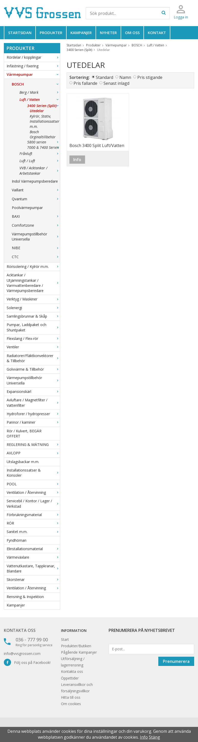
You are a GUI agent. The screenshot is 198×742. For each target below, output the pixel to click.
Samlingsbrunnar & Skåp (33, 316)
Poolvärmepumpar (27, 207)
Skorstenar (33, 579)
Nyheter (108, 32)
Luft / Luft (39, 160)
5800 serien (43, 142)
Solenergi (33, 307)
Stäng (154, 737)
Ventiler (33, 346)
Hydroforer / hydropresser (33, 413)
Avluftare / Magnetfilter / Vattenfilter (33, 402)
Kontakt (157, 32)
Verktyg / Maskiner (33, 299)
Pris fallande (85, 83)
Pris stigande (149, 77)
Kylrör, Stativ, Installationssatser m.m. (44, 121)
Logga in (181, 17)
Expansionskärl (33, 391)
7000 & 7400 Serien (43, 147)
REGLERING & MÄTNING (33, 444)
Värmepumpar (33, 74)
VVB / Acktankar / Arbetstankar (39, 170)
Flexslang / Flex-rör (33, 338)
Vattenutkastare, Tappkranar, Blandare (33, 568)
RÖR (33, 523)
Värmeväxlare (33, 557)
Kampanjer (81, 32)
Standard (104, 77)
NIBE (36, 247)
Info (77, 159)
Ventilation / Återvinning (33, 492)
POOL (33, 484)
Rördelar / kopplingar (33, 57)
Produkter (51, 32)
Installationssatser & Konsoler (33, 473)
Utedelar (37, 110)
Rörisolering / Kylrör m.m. (33, 266)
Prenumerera (176, 661)
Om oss (132, 32)
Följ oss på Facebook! (27, 662)
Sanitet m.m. (33, 531)
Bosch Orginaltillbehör (43, 134)
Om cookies (71, 703)
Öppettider (70, 678)
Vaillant (36, 189)
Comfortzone (36, 225)
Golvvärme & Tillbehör (33, 369)
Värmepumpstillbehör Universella (36, 237)
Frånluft (39, 153)
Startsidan (20, 32)
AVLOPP (33, 453)
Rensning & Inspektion (25, 596)
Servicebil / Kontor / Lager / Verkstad (33, 503)
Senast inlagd (116, 83)
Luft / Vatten (39, 99)
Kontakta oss (20, 630)
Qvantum (36, 198)
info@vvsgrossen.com (22, 653)
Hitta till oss (70, 697)
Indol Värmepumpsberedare (35, 181)
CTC (36, 256)
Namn (125, 77)
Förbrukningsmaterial (33, 514)
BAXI (36, 216)
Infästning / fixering (33, 66)
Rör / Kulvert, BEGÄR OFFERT (24, 433)
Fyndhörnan (16, 540)
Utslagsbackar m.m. (23, 461)
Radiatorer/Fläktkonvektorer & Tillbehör (33, 358)
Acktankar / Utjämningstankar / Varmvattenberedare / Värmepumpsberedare (33, 283)
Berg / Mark (39, 92)
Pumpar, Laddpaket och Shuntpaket (33, 327)
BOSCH (36, 84)
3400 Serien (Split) (43, 105)
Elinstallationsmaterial (33, 548)
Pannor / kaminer (33, 422)
